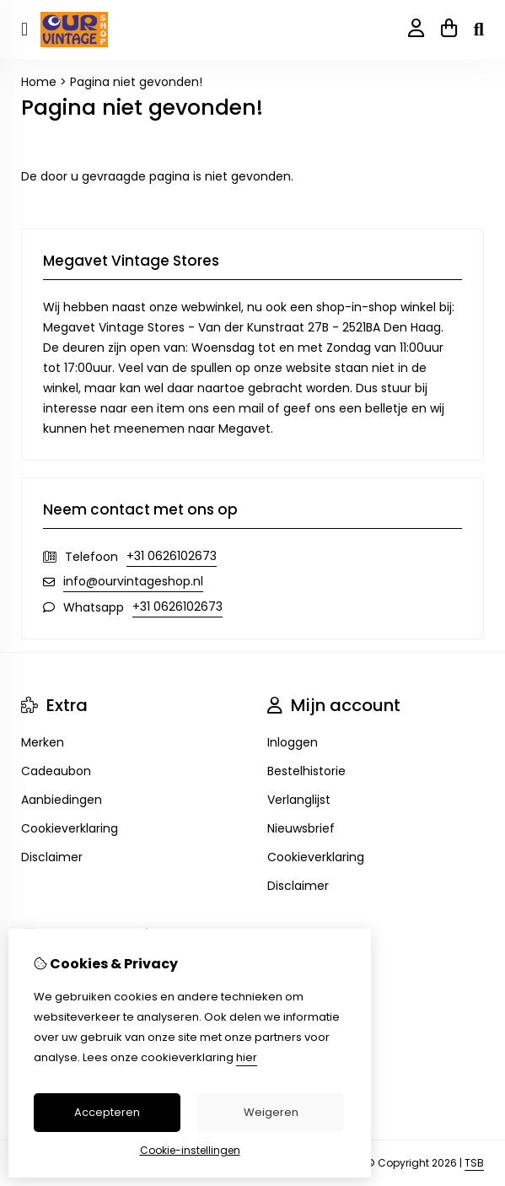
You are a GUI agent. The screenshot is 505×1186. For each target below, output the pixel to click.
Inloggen (292, 742)
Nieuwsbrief (301, 828)
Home (38, 81)
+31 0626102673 (171, 555)
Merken (42, 742)
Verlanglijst (298, 799)
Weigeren (271, 1112)
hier (246, 1057)
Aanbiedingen (61, 799)
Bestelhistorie (306, 771)
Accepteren (107, 1112)
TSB (474, 1163)
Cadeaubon (56, 771)
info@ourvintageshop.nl (133, 581)
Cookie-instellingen (190, 1150)
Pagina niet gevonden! (136, 81)
